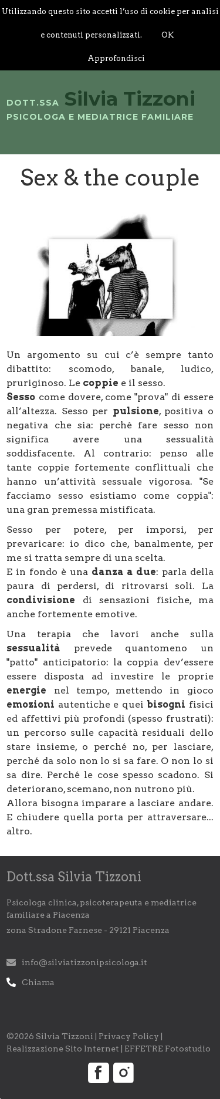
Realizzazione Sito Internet (62, 1048)
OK (167, 35)
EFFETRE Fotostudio (167, 1048)
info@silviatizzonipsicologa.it (84, 962)
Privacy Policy (129, 1036)
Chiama (38, 982)
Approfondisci (116, 58)
